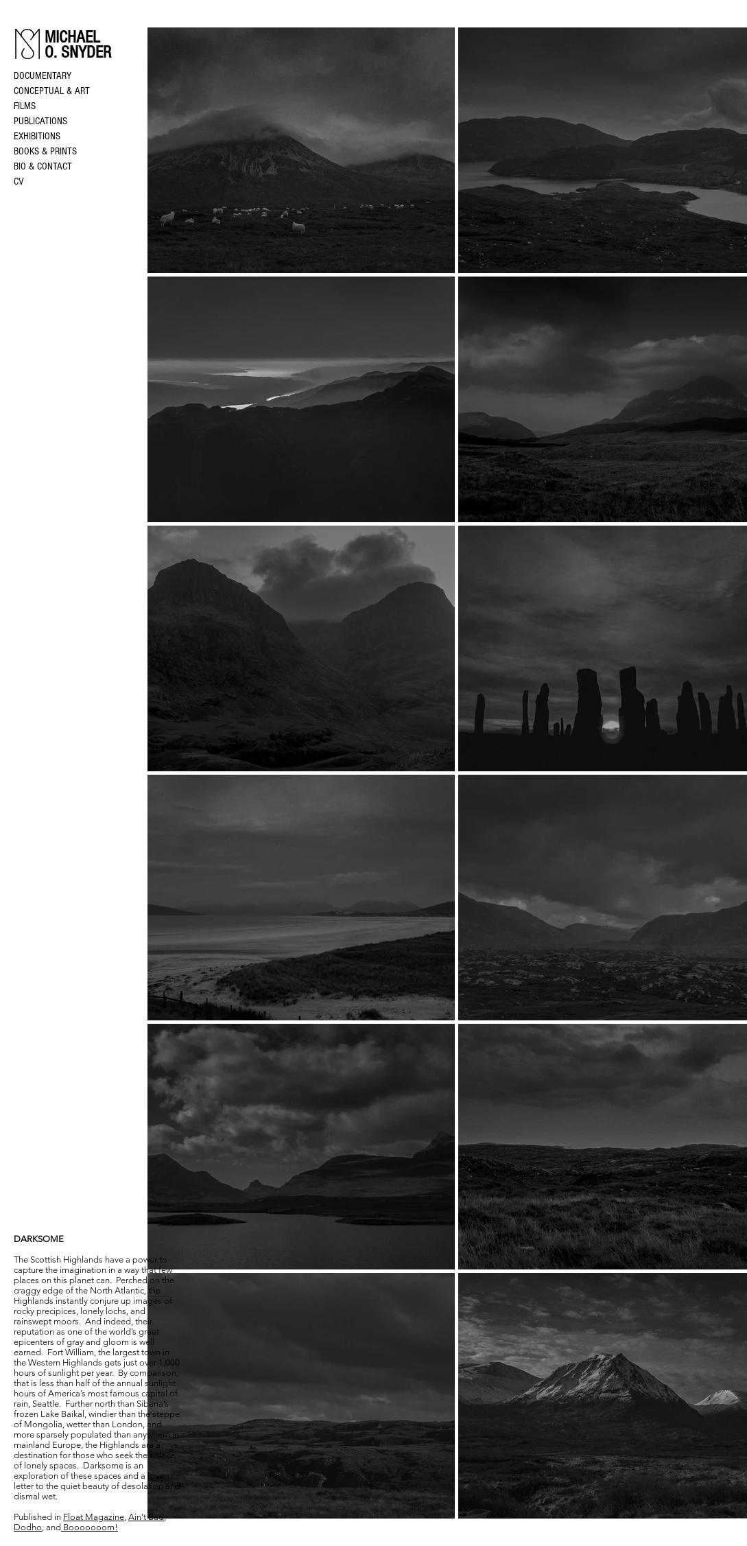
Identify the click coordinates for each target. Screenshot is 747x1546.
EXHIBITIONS (37, 136)
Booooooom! (89, 1527)
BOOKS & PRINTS (45, 151)
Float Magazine (93, 1517)
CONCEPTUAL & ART (52, 91)
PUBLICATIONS (40, 121)
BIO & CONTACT (43, 166)
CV (19, 181)
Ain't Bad (146, 1517)
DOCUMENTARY (42, 76)
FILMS (25, 106)
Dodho (28, 1527)
